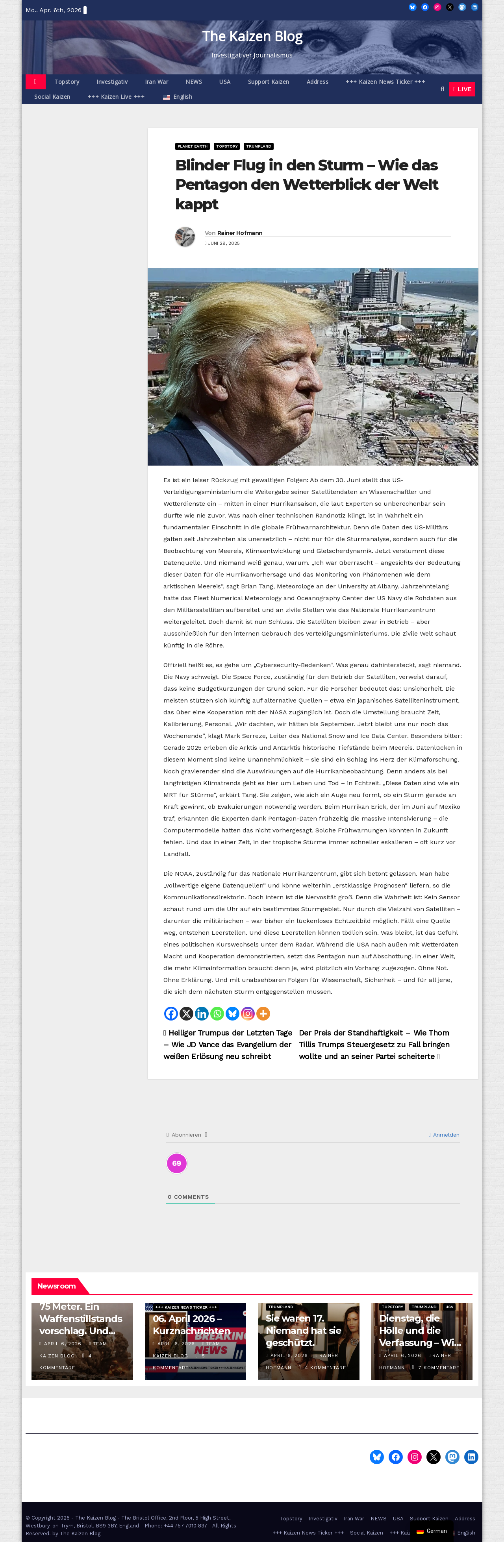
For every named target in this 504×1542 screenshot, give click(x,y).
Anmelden (444, 1135)
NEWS (193, 81)
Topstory (66, 81)
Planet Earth (193, 146)
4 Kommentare (325, 1367)
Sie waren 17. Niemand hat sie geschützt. (303, 1330)
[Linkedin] (202, 1014)
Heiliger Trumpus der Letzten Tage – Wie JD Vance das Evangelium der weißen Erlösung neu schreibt (227, 1044)
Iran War (156, 81)
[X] (186, 1014)
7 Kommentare (439, 1367)
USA (225, 81)
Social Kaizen (52, 96)
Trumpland (258, 146)
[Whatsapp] (217, 1014)
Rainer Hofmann (239, 233)
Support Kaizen (268, 81)
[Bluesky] (232, 1014)
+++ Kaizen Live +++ (116, 96)
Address (318, 81)
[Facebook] (171, 1014)
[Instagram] (248, 1014)
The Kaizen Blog (252, 36)
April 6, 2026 (63, 1343)
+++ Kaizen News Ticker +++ (385, 81)
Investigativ (112, 81)
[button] (442, 89)
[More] (263, 1014)
